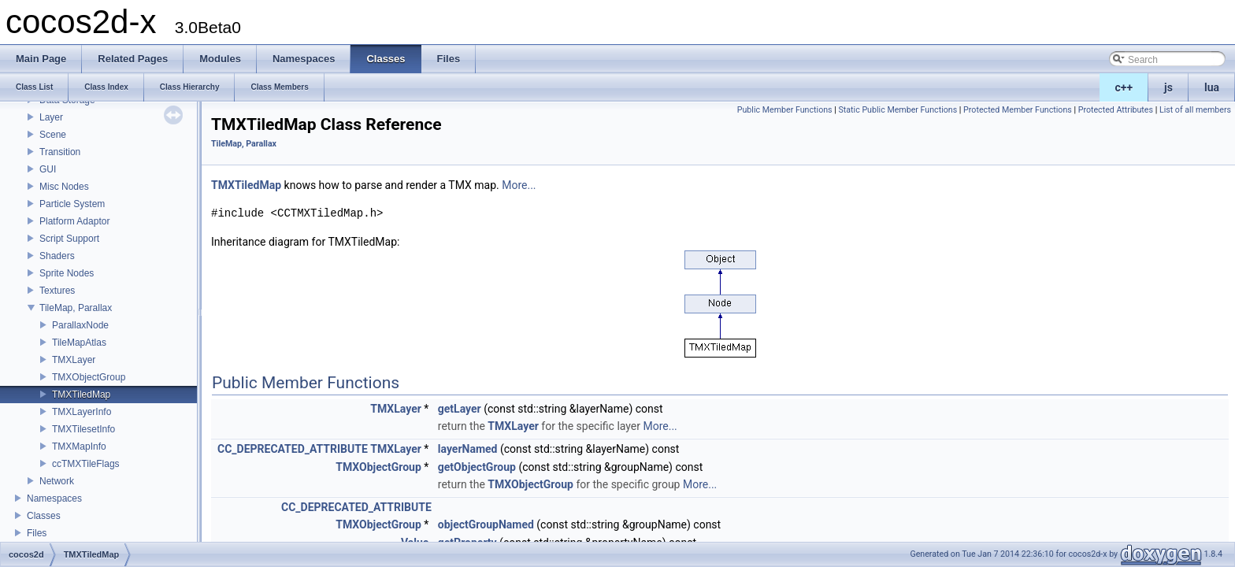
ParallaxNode (80, 325)
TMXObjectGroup (88, 377)
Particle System (72, 203)
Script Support (69, 238)
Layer (51, 117)
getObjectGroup (477, 467)
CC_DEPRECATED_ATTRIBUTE (292, 449)
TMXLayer (73, 359)
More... (519, 185)
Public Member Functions (785, 110)
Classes (44, 515)
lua (1211, 87)
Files (36, 533)
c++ (1124, 87)
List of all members (1195, 110)
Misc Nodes (64, 186)
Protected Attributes (1115, 110)
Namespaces (54, 498)
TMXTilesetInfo (83, 429)
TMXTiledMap (81, 394)
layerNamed (468, 449)
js (1168, 87)
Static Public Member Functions (897, 110)
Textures (57, 290)
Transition (59, 152)
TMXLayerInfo (81, 411)
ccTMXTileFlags (86, 463)
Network (56, 481)
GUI (47, 169)
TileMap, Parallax (75, 307)
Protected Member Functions (1017, 110)
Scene (52, 134)
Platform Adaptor (74, 221)
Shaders (57, 255)
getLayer (459, 408)
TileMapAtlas (79, 342)
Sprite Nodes (66, 273)
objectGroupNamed (486, 524)
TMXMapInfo (79, 446)
